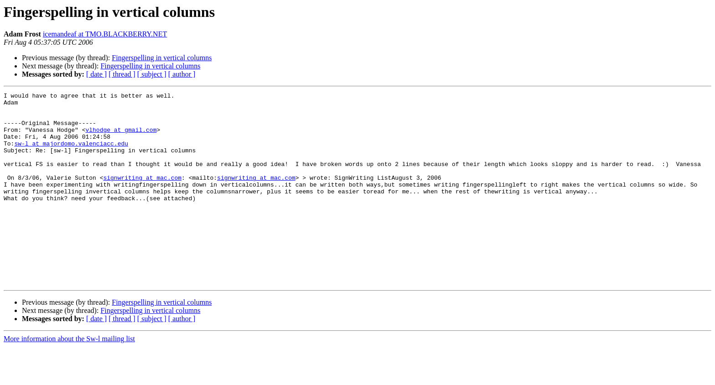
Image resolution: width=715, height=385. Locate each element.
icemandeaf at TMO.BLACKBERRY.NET (105, 34)
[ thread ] (122, 74)
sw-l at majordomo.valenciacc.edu (71, 154)
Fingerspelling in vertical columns (162, 58)
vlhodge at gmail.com (120, 138)
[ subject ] (151, 74)
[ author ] (182, 74)
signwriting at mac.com (142, 195)
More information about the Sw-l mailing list (69, 377)
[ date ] (96, 74)
